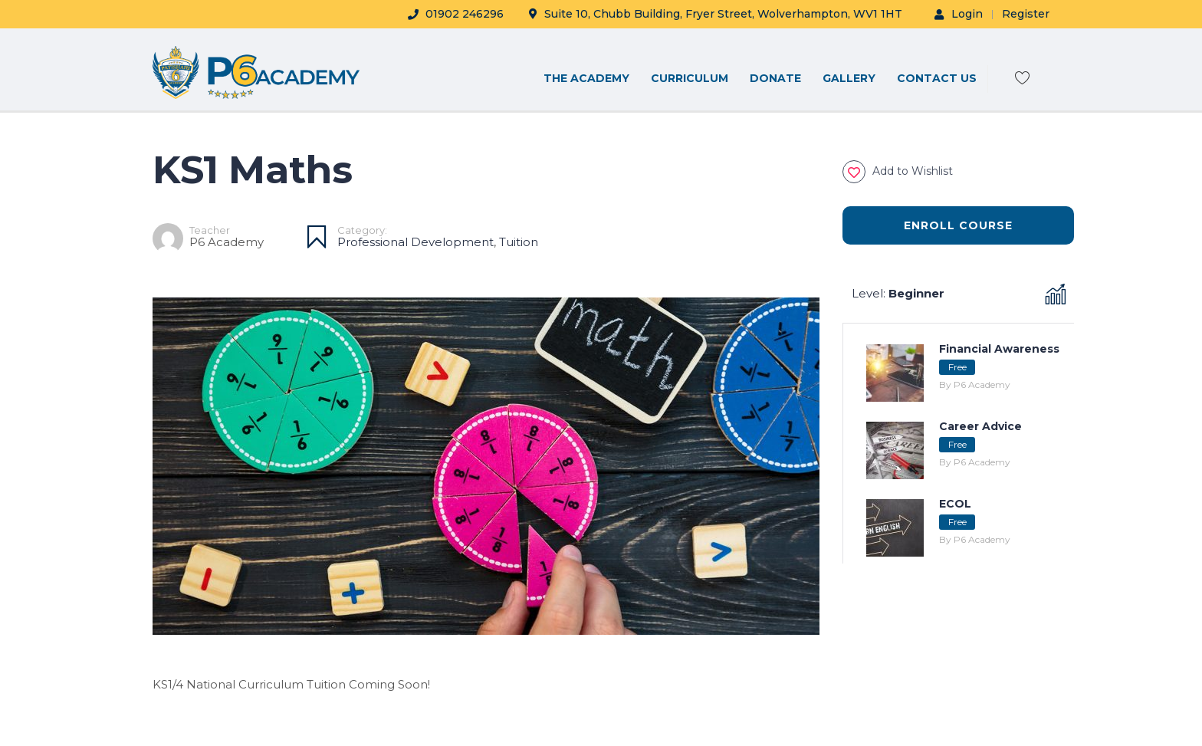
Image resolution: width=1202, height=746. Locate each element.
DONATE (775, 78)
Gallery (849, 78)
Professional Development (415, 242)
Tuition (518, 242)
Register (1025, 13)
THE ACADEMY (586, 78)
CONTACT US (937, 78)
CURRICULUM (689, 78)
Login (958, 13)
